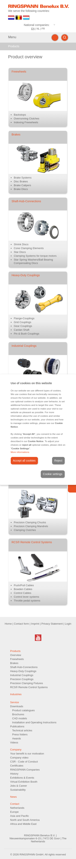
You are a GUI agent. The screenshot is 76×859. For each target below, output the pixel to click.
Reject (58, 460)
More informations (20, 452)
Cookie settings (52, 474)
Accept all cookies (24, 460)
